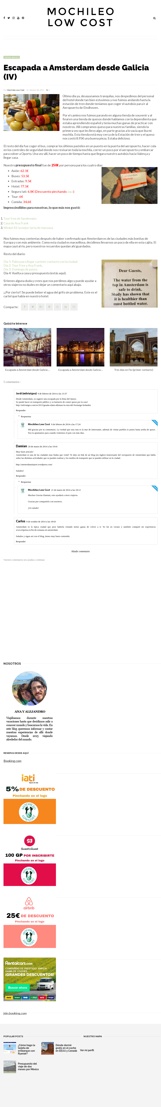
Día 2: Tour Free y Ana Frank (22, 265)
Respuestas (26, 416)
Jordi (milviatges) (26, 393)
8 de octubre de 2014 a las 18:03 (41, 521)
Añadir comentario (80, 551)
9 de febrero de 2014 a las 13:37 (52, 393)
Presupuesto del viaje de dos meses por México (28, 1066)
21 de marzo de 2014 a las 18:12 (66, 490)
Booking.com (12, 761)
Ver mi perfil (87, 1050)
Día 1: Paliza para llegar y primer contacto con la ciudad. (40, 261)
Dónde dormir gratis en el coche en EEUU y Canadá (66, 1048)
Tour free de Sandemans (20, 218)
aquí (70, 191)
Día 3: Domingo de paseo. (20, 269)
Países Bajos (12, 57)
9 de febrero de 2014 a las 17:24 (65, 424)
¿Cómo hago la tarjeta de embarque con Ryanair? (26, 1049)
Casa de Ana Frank (15, 223)
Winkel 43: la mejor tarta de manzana (28, 228)
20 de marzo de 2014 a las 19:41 (43, 446)
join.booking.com (15, 1013)
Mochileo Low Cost (15, 90)
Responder (21, 410)
